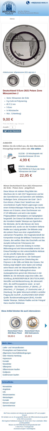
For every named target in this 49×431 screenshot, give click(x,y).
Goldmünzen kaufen (11, 375)
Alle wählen (36, 149)
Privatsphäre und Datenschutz (15, 350)
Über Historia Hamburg (12, 356)
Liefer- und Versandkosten (13, 348)
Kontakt (6, 361)
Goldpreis (6, 372)
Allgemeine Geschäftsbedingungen (17, 353)
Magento (32, 428)
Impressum (7, 358)
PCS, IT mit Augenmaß (26, 426)
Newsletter (7, 364)
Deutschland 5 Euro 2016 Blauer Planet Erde (15, 333)
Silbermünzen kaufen (11, 369)
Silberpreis (7, 367)
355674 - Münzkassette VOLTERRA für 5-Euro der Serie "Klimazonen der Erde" (31, 168)
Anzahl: (6, 127)
